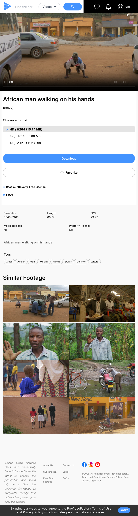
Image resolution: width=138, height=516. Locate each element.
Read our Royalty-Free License (24, 186)
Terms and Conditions (93, 477)
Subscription (50, 471)
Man (32, 261)
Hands (56, 261)
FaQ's (8, 194)
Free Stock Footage (49, 480)
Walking (44, 261)
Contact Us (69, 465)
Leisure (94, 261)
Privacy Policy (114, 477)
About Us (48, 465)
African (21, 261)
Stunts (68, 261)
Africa (9, 261)
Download (69, 158)
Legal (66, 471)
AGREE (124, 510)
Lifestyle (81, 261)
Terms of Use (101, 508)
